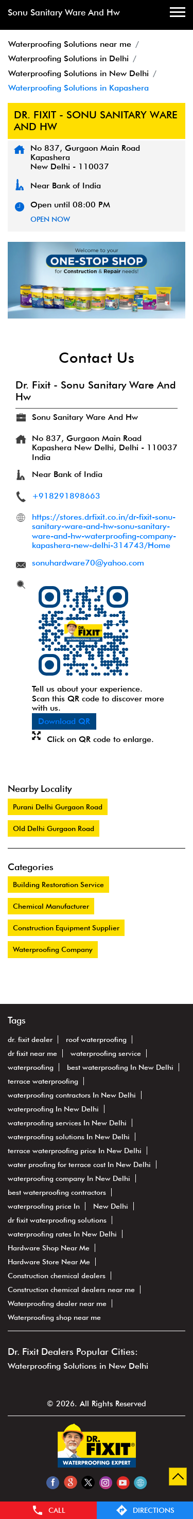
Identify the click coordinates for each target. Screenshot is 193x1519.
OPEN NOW (50, 219)
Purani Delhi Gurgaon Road (57, 807)
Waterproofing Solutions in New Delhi (78, 1366)
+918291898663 (66, 496)
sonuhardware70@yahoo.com (88, 563)
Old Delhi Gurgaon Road (53, 828)
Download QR (64, 721)
